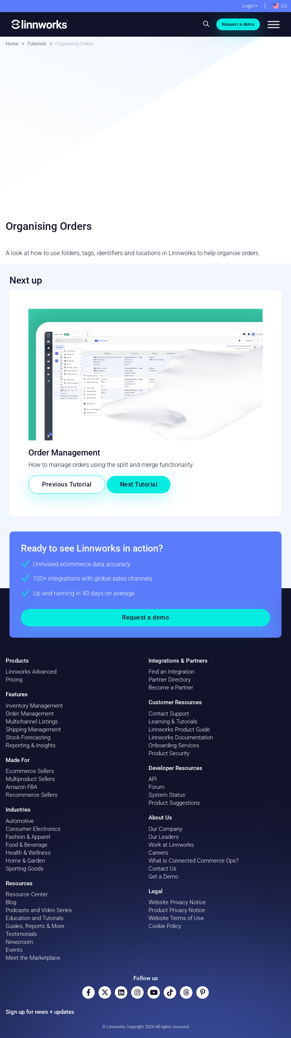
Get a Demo (163, 876)
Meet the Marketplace (33, 957)
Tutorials (37, 43)
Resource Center (27, 894)
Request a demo (238, 24)
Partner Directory (170, 679)
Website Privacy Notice (177, 902)
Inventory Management (34, 705)
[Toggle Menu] (274, 24)
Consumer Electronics (33, 829)
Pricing (14, 679)
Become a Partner (171, 687)
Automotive (20, 821)
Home (12, 43)
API (153, 779)
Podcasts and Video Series (39, 910)
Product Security (169, 753)
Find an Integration (171, 671)
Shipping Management (33, 729)
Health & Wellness (28, 852)
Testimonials (21, 934)
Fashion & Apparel (28, 836)
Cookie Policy (165, 926)
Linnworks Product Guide (179, 729)
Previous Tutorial (67, 484)
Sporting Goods (25, 868)
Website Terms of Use (176, 918)
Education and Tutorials (35, 918)
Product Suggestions (174, 802)
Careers (158, 852)
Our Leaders (164, 836)
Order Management (30, 713)
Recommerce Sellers (32, 795)
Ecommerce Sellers (30, 771)
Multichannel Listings (32, 721)
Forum (156, 787)
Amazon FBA (21, 787)
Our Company (165, 829)
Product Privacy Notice (177, 910)
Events (14, 950)
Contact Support (169, 713)
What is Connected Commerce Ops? (194, 860)
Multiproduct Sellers (30, 779)
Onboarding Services (174, 745)
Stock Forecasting (28, 737)
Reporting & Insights (31, 745)
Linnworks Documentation (181, 737)
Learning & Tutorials (173, 721)
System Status (167, 795)
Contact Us (163, 868)
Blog (11, 902)
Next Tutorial (139, 484)
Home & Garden (25, 860)
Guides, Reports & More (35, 926)
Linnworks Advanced (31, 671)
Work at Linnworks (171, 844)
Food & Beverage (26, 844)
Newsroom (19, 942)
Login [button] (248, 6)
